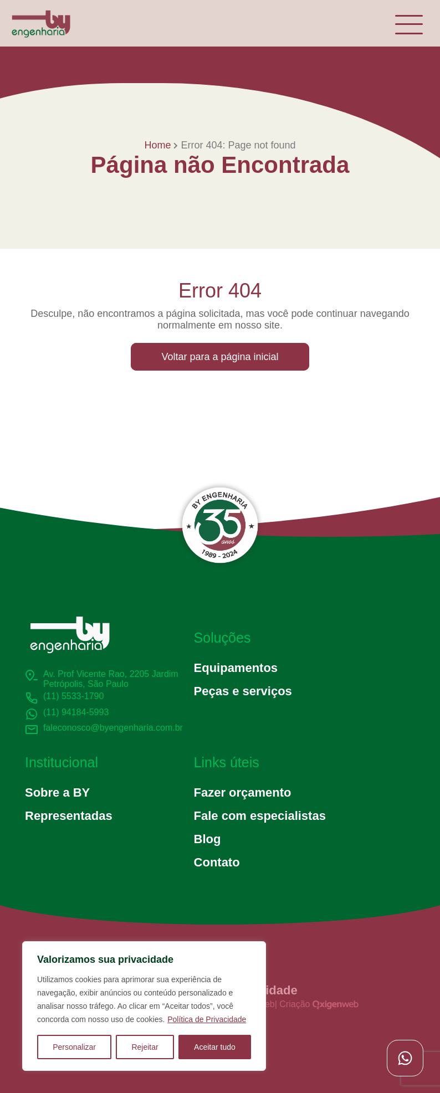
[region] (144, 1006)
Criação (319, 1004)
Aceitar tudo (215, 1047)
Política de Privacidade (206, 1019)
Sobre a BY (57, 792)
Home (157, 145)
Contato (217, 862)
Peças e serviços (243, 691)
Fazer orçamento (242, 792)
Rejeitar (144, 1047)
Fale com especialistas (260, 816)
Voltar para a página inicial (219, 356)
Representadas (68, 816)
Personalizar (74, 1047)
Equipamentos (236, 668)
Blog (207, 839)
